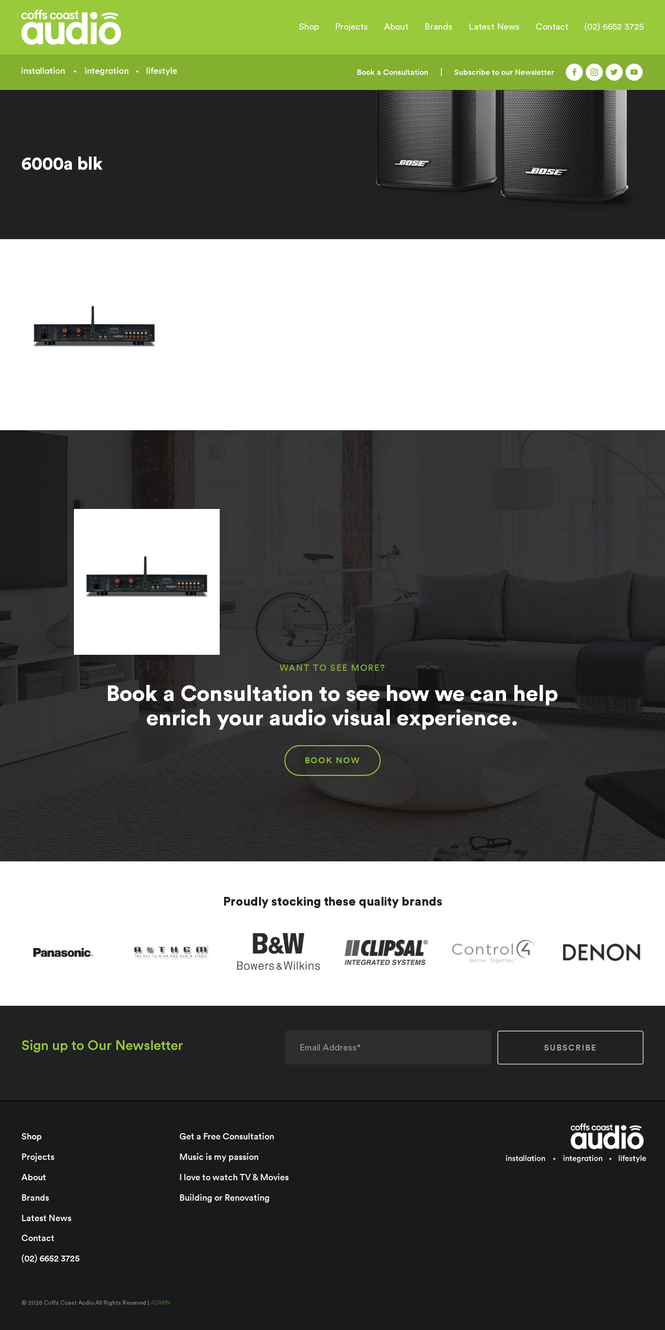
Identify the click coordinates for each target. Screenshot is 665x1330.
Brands (438, 26)
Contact (552, 26)
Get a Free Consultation (226, 1136)
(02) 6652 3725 (614, 26)
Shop (309, 26)
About (396, 26)
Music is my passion (219, 1156)
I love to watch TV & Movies (234, 1177)
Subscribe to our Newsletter (504, 72)
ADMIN (160, 1303)
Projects (351, 26)
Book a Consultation (392, 72)
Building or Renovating (224, 1197)
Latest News (494, 26)
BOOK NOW (332, 760)
